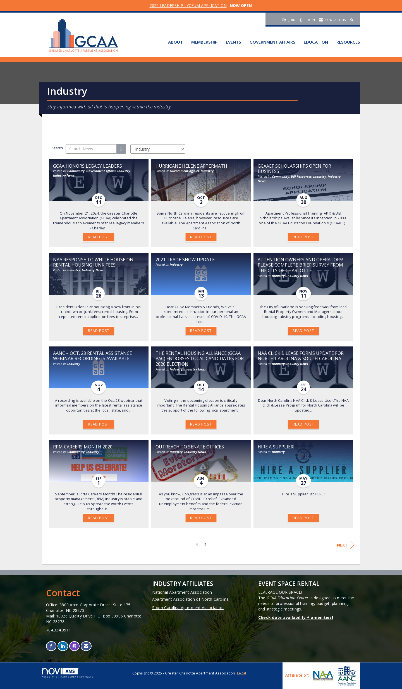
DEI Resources (301, 176)
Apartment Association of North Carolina (190, 599)
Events (233, 42)
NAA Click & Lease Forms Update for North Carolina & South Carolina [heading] (301, 356)
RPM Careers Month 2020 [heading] (83, 447)
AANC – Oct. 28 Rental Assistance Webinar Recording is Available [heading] (92, 356)
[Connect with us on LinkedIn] (63, 646)
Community (76, 171)
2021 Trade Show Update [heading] (185, 259)
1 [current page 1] (197, 544)
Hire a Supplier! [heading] (276, 447)
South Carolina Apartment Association (188, 607)
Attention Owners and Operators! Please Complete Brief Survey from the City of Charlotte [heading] (301, 265)
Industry (123, 171)
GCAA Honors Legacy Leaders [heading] (87, 166)
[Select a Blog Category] (157, 149)
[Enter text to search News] (91, 149)
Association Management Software (68, 673)
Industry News (64, 175)
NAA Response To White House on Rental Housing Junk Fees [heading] (93, 262)
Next (346, 545)
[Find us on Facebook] (51, 646)
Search (57, 148)
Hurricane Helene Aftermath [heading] (191, 166)
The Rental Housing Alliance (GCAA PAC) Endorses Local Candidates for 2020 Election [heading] (199, 358)
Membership (204, 42)
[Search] (121, 149)
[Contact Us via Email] (86, 646)
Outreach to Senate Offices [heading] (189, 447)
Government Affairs (272, 42)
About (175, 42)
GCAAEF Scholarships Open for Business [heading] (294, 169)
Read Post (98, 237)
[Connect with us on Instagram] (74, 646)
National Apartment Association (182, 592)
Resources (348, 42)
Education (316, 42)
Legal (241, 673)
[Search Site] (352, 20)
